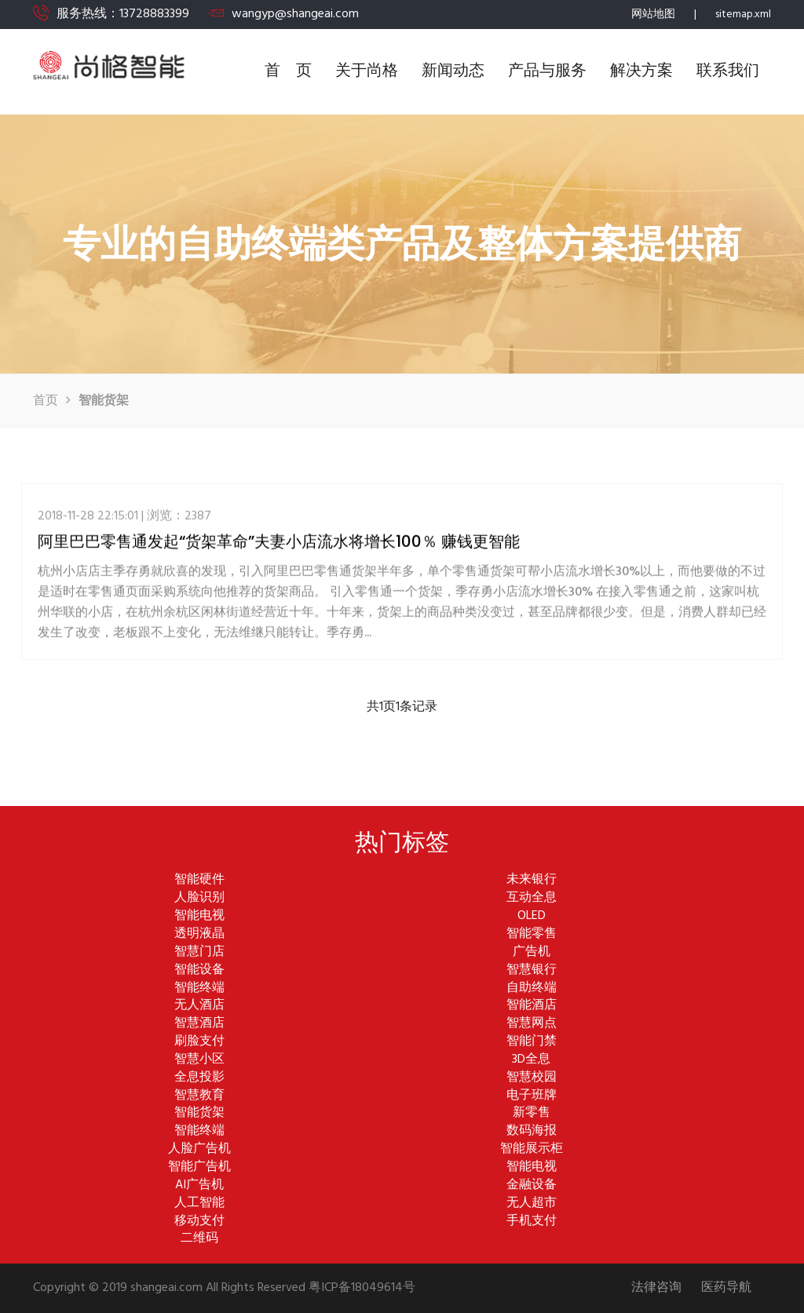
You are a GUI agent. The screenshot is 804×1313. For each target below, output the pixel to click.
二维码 (199, 1239)
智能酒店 (531, 1006)
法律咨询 (656, 1288)
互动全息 (531, 898)
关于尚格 (366, 71)
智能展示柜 (531, 1149)
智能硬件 (199, 880)
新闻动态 (453, 71)
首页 (45, 401)
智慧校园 (531, 1078)
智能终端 (199, 988)
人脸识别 (199, 898)
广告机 (531, 952)
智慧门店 (199, 952)
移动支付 (199, 1222)
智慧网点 (531, 1024)
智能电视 (199, 916)
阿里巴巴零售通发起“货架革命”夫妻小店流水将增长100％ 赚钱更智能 (279, 547)
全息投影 (199, 1078)
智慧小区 (199, 1060)
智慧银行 (531, 970)
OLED (531, 916)
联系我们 (727, 71)
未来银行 (531, 880)
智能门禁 (531, 1042)
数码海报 (531, 1131)
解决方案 (641, 71)
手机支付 (531, 1222)
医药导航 (726, 1288)
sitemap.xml (743, 14)
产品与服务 (547, 71)
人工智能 (199, 1203)
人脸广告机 (199, 1149)
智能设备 (199, 970)
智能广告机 (199, 1167)
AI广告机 (199, 1185)
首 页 (288, 71)
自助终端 (531, 988)
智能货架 (199, 1113)
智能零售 (531, 934)
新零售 (531, 1113)
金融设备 (531, 1185)
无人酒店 (199, 1006)
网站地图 (653, 14)
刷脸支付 (199, 1042)
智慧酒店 (199, 1024)
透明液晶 (199, 934)
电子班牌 (531, 1096)
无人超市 (531, 1203)
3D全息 (531, 1060)
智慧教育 (199, 1096)
